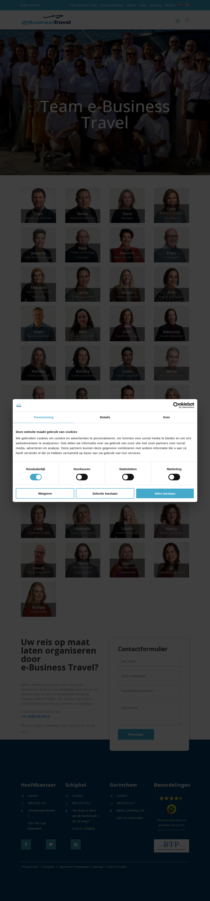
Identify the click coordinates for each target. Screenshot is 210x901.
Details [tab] (105, 417)
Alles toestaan (165, 493)
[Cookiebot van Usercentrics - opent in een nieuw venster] (176, 405)
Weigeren (45, 493)
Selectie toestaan (105, 493)
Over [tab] (166, 417)
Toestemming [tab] (43, 417)
